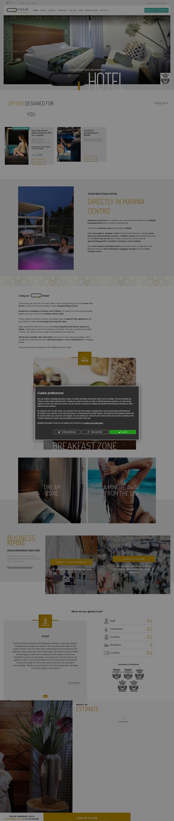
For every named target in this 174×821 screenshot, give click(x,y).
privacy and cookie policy (93, 423)
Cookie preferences (67, 432)
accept (123, 432)
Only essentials (94, 432)
